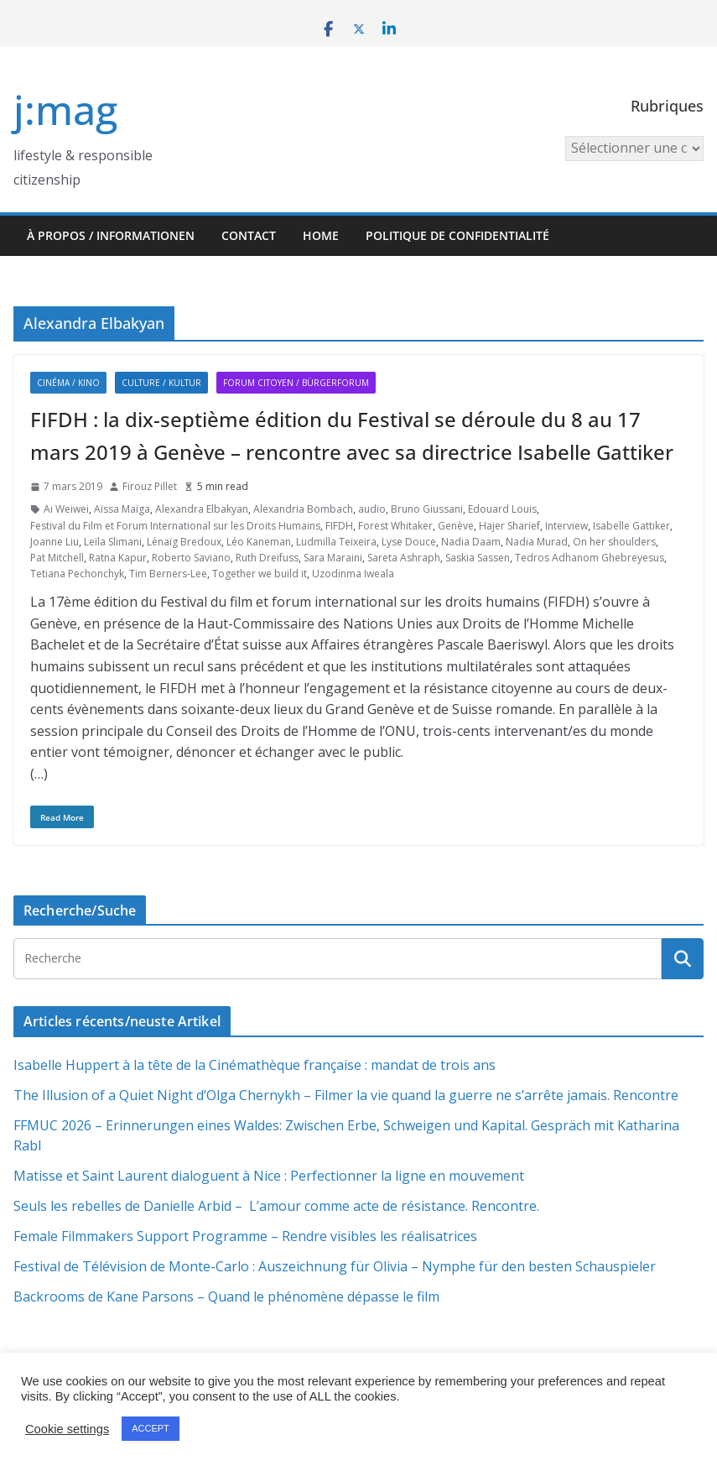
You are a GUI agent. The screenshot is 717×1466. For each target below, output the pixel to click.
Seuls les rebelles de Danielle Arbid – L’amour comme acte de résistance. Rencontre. (276, 1206)
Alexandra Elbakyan (201, 509)
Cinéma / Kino (68, 383)
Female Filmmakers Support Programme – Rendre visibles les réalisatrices (245, 1236)
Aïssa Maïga (122, 509)
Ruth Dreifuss (267, 557)
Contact (248, 235)
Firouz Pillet (149, 486)
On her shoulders (614, 542)
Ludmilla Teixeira (336, 542)
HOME (321, 235)
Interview (566, 526)
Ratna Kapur (118, 557)
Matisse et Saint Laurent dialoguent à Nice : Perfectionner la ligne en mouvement (268, 1175)
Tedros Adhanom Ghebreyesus (589, 557)
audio (372, 509)
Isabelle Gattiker (631, 526)
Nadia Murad (537, 542)
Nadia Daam (471, 542)
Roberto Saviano (191, 557)
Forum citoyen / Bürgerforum (296, 383)
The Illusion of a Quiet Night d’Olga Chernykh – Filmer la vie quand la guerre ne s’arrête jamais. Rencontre (345, 1095)
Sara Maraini (333, 557)
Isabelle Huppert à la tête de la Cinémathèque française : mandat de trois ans (254, 1065)
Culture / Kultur (161, 383)
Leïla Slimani (113, 542)
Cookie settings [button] (67, 1429)
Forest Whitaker (395, 526)
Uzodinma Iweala (353, 573)
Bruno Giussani (427, 509)
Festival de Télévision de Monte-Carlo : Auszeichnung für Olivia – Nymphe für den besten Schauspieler (334, 1266)
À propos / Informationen (111, 235)
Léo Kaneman (258, 542)
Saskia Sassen (477, 557)
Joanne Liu (54, 542)
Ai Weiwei (66, 509)
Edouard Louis (502, 509)
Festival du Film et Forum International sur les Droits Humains (175, 526)
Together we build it (259, 573)
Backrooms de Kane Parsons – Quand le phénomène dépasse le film (226, 1296)
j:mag (65, 109)
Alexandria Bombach (303, 509)
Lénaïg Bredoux (184, 542)
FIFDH (339, 526)
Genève (456, 526)
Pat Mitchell (57, 557)
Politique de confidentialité (457, 235)
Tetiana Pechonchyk (77, 573)
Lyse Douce (409, 542)
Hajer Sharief (509, 526)
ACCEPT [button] (150, 1428)
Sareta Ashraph (403, 557)
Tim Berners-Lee (168, 573)
